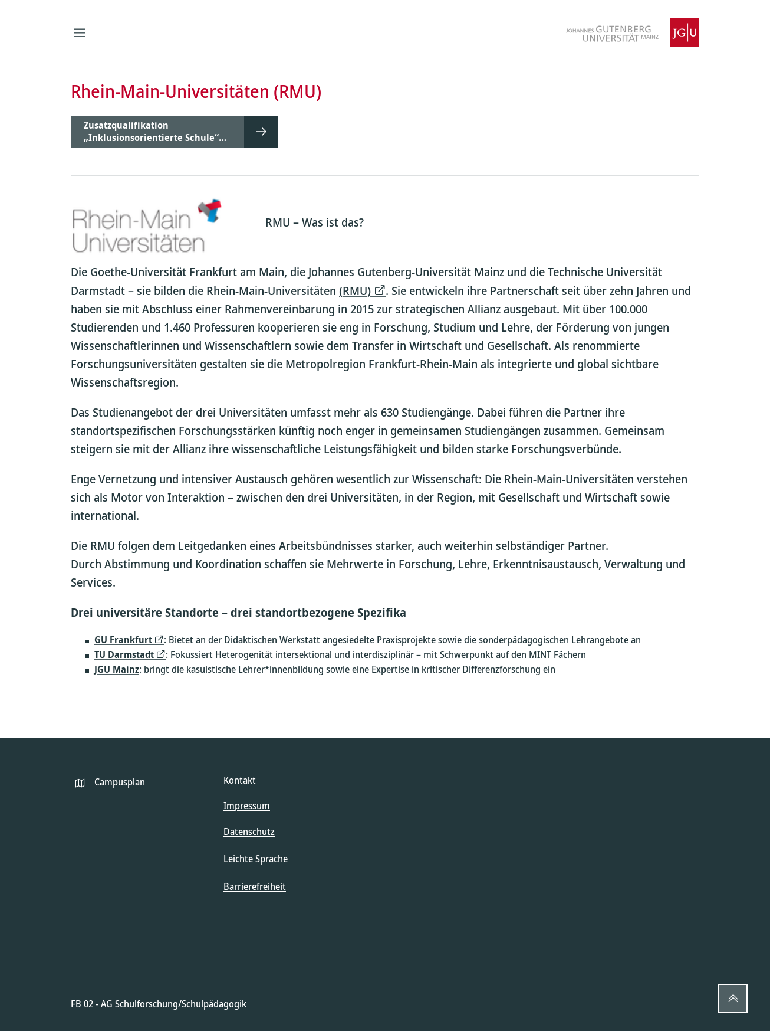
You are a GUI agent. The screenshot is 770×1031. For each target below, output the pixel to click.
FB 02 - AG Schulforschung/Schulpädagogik (158, 1003)
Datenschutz (249, 831)
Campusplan (119, 781)
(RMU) (355, 291)
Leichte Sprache (255, 858)
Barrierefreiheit (254, 886)
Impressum (246, 805)
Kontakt (239, 780)
